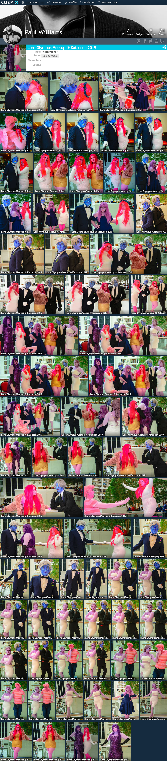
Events (162, 32)
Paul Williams (43, 32)
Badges (139, 32)
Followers (127, 32)
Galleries (151, 32)
